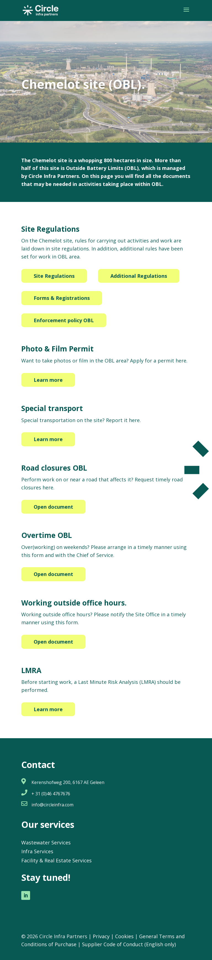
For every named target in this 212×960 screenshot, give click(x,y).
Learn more (48, 380)
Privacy (101, 936)
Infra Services (37, 851)
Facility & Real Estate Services (56, 860)
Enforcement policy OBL (64, 320)
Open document (53, 506)
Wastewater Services (46, 842)
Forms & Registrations (62, 298)
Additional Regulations (138, 276)
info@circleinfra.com (52, 805)
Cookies (124, 936)
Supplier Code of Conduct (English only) (129, 944)
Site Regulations (54, 276)
